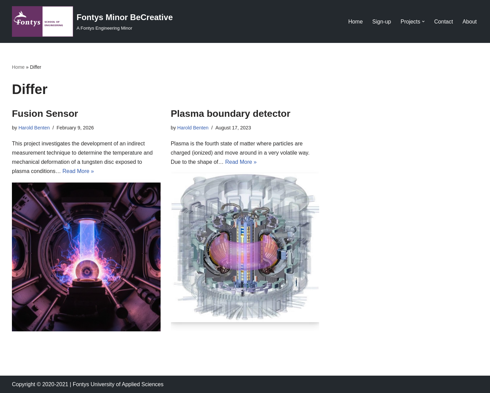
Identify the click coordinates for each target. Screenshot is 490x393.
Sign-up (381, 22)
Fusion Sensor (45, 113)
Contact (443, 22)
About (469, 22)
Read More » (78, 171)
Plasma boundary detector (231, 113)
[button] (423, 21)
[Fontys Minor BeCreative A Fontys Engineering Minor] (92, 21)
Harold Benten (34, 127)
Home (355, 22)
